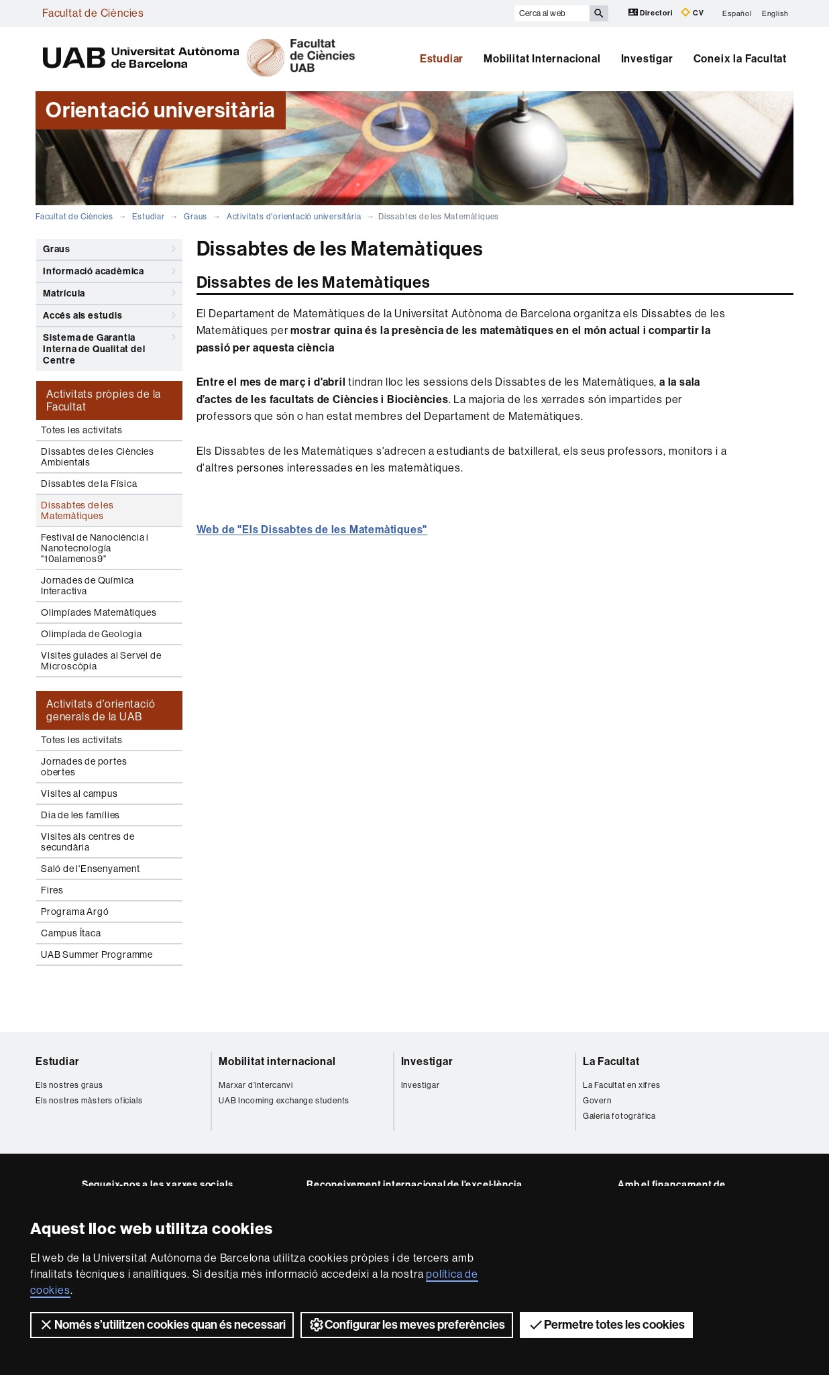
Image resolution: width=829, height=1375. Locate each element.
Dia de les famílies (80, 815)
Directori (651, 12)
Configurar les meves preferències (407, 1325)
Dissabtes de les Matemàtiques (77, 510)
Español (737, 13)
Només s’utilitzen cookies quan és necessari (162, 1325)
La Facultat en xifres (622, 1085)
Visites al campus (79, 793)
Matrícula (109, 293)
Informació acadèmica (109, 271)
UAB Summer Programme (97, 954)
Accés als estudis (109, 315)
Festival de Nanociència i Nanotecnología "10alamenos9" (95, 548)
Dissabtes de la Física (89, 483)
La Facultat (611, 1061)
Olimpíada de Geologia (91, 633)
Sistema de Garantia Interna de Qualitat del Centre (109, 346)
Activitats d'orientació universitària (294, 216)
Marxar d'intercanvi (255, 1085)
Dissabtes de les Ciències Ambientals (97, 457)
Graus (195, 216)
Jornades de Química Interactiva (87, 585)
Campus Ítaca (71, 933)
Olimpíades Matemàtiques (98, 612)
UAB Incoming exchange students (284, 1100)
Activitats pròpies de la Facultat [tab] (103, 400)
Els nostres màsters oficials (89, 1100)
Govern (597, 1100)
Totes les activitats (82, 430)
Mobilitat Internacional (542, 58)
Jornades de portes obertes (84, 766)
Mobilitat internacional (277, 1061)
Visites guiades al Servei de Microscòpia (101, 660)
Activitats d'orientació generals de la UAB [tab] (100, 710)
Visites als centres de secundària (88, 841)
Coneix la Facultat (740, 58)
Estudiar (441, 58)
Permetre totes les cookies (606, 1325)
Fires (52, 890)
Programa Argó (75, 911)
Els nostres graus (69, 1085)
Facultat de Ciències (93, 13)
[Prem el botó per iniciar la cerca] (599, 13)
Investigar (647, 58)
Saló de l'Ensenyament (90, 868)
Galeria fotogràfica (619, 1116)
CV (692, 12)
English (775, 13)
